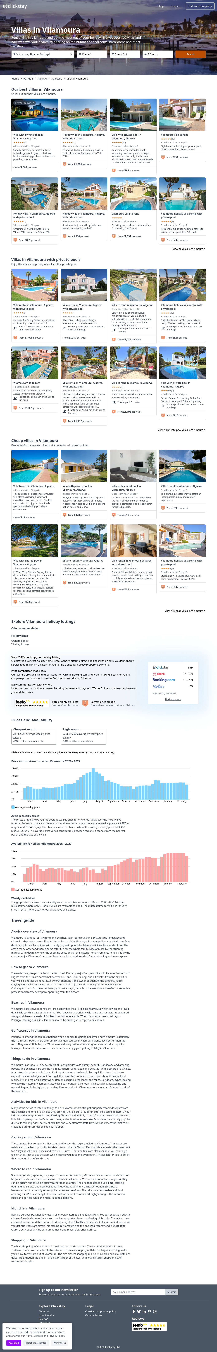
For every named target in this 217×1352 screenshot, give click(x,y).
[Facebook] (134, 1311)
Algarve (42, 78)
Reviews (43, 1319)
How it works (46, 1315)
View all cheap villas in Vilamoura (185, 611)
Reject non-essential (36, 1342)
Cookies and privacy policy (100, 1311)
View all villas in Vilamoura (189, 249)
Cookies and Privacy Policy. (49, 1335)
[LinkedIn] (144, 1311)
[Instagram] (155, 1311)
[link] (34, 115)
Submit (171, 1292)
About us (44, 1311)
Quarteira (56, 78)
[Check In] (92, 54)
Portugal (28, 78)
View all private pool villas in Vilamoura (182, 430)
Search (191, 54)
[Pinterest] (149, 1311)
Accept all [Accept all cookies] (14, 1342)
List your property (200, 6)
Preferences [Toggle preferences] (59, 1342)
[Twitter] (139, 1311)
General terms (93, 1315)
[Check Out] (125, 54)
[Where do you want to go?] (42, 54)
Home (15, 78)
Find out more (173, 699)
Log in (176, 6)
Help (161, 6)
